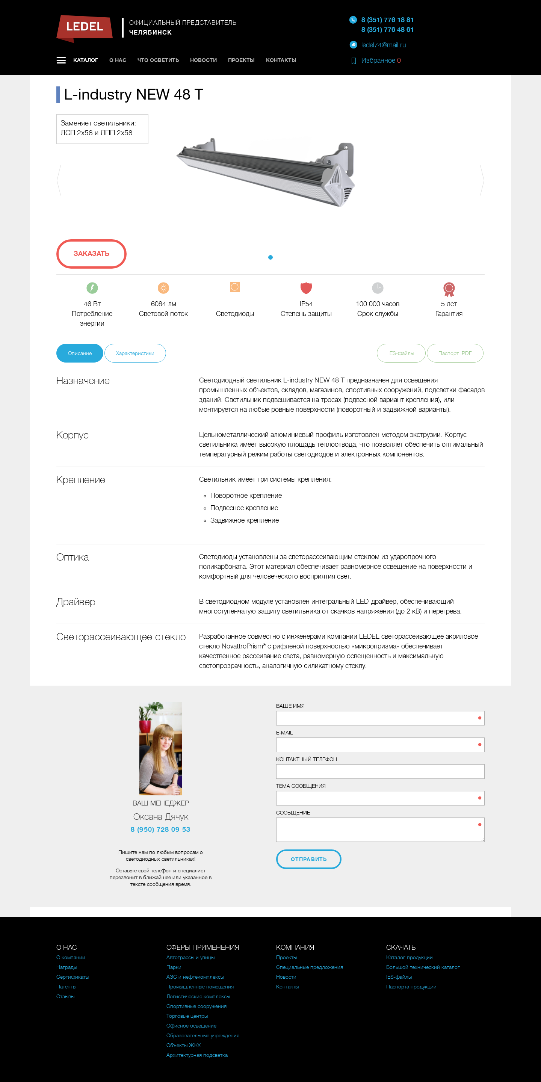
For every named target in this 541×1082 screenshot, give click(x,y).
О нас (117, 60)
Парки (173, 967)
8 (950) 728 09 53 (160, 829)
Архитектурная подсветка (197, 1055)
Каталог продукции (409, 957)
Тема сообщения (301, 786)
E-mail (284, 733)
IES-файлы (401, 353)
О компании (70, 957)
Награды (66, 967)
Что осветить (158, 60)
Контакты (281, 60)
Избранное (381, 60)
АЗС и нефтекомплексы (195, 977)
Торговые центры (187, 1016)
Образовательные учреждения (202, 1035)
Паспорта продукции (411, 987)
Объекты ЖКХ (183, 1045)
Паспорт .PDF (455, 353)
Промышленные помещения (200, 987)
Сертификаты (72, 977)
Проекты (241, 60)
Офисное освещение (191, 1026)
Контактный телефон (306, 759)
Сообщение (293, 813)
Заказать (91, 253)
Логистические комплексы (198, 996)
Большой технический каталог (423, 967)
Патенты (66, 987)
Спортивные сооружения (196, 1006)
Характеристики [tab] (135, 353)
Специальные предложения (309, 967)
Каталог (85, 60)
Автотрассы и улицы (190, 957)
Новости (203, 60)
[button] (88, 180)
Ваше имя (290, 706)
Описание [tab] (80, 353)
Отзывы (65, 996)
